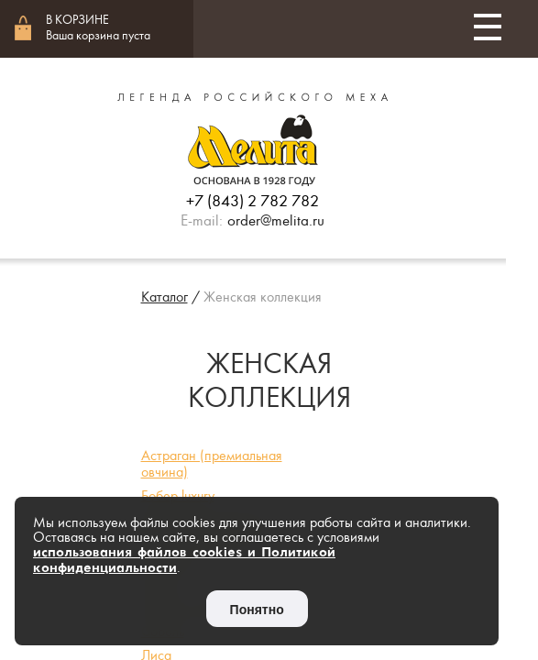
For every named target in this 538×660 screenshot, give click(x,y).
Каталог (164, 297)
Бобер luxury (177, 496)
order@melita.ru (275, 221)
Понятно (257, 609)
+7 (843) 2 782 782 (252, 201)
